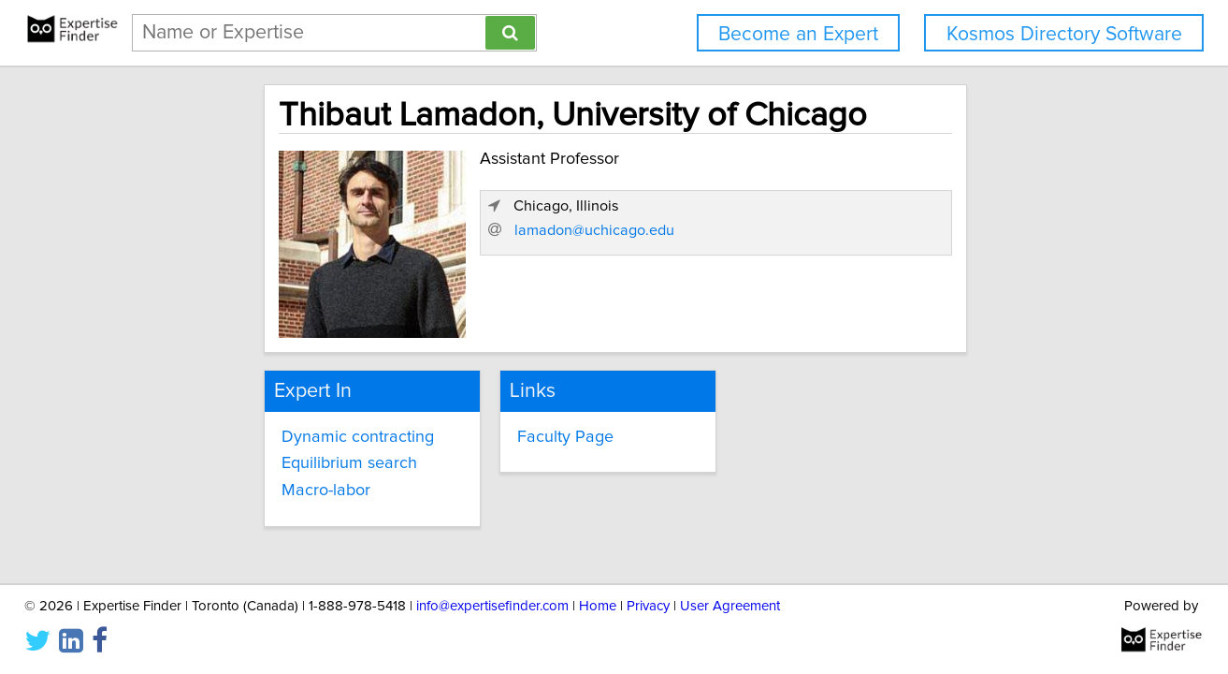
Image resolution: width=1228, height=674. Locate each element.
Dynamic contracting (358, 437)
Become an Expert (798, 34)
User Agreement (730, 606)
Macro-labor (326, 490)
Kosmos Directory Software (1064, 34)
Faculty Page (565, 437)
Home (597, 606)
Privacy (648, 606)
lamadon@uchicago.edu (594, 230)
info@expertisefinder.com (492, 606)
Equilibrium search (349, 463)
